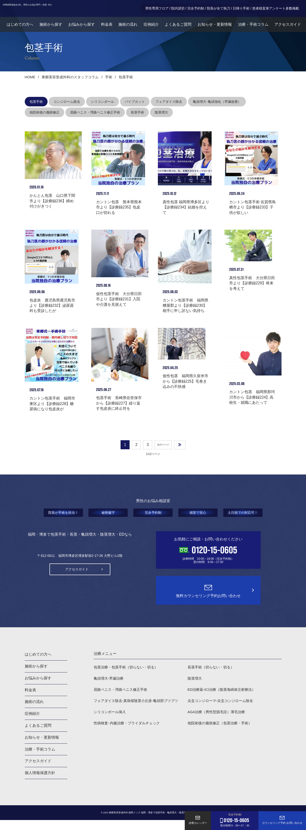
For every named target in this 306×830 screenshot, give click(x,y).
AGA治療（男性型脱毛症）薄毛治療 (218, 723)
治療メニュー (105, 664)
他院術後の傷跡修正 (44, 112)
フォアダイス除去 (168, 102)
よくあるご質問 (178, 27)
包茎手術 (36, 102)
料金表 (105, 27)
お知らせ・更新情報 (215, 27)
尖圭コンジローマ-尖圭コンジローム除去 (222, 712)
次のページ (163, 454)
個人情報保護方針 (40, 783)
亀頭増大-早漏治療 (109, 689)
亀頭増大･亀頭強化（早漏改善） (217, 102)
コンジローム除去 (66, 102)
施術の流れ (126, 27)
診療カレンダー (198, 820)
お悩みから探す (80, 27)
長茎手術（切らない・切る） (212, 677)
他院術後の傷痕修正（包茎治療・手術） (222, 735)
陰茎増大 (161, 112)
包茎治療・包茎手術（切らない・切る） (128, 677)
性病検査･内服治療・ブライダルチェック (129, 735)
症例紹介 (150, 27)
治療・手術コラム (253, 27)
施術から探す (48, 27)
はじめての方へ (18, 27)
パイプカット (135, 102)
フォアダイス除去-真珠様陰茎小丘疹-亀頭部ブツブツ (139, 712)
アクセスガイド (288, 27)
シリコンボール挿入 (111, 723)
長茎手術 (137, 112)
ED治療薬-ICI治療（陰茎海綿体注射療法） (224, 700)
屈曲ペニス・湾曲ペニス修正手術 (95, 112)
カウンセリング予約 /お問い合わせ (282, 820)
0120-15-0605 (214, 560)
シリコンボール (102, 102)
